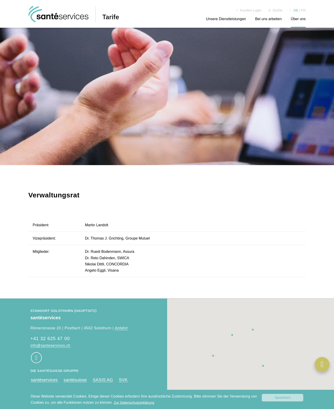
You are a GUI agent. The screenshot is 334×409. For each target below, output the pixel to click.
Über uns (298, 19)
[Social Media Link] (36, 357)
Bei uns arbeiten (268, 19)
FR (303, 10)
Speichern (282, 397)
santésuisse (76, 379)
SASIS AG (105, 379)
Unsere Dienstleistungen (226, 19)
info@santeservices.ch (50, 345)
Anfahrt (121, 328)
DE (295, 10)
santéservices (44, 379)
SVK (125, 379)
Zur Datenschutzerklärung (135, 402)
